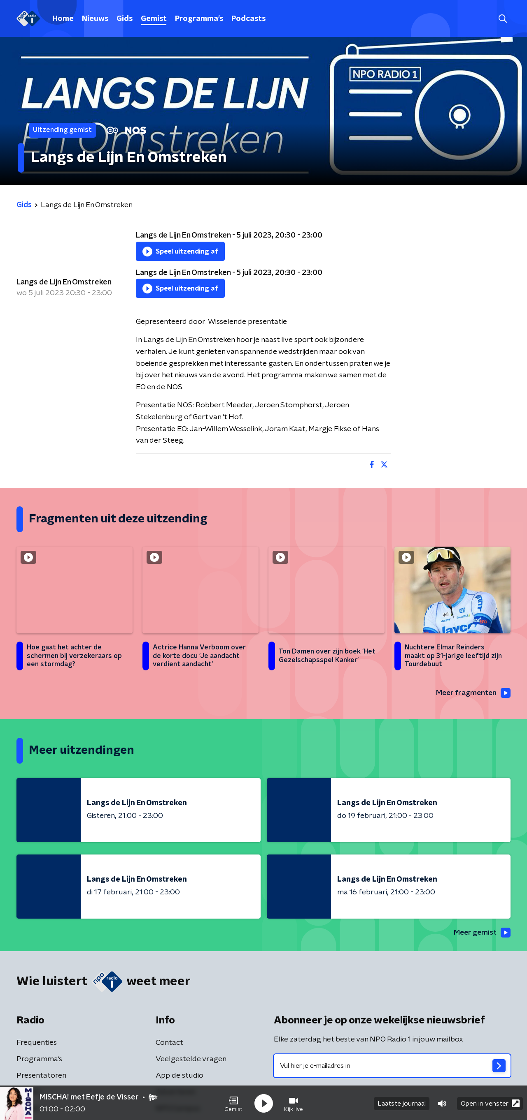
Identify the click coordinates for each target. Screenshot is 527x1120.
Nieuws (95, 19)
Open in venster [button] (490, 1102)
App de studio (179, 1076)
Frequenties (36, 1043)
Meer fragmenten (472, 693)
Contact (169, 1043)
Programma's (199, 19)
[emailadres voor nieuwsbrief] (392, 1066)
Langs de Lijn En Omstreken (64, 282)
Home (63, 19)
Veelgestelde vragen (191, 1059)
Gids (125, 19)
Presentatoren (41, 1076)
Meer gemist (481, 933)
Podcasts (248, 19)
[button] (233, 1103)
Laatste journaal (402, 1102)
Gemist (154, 19)
